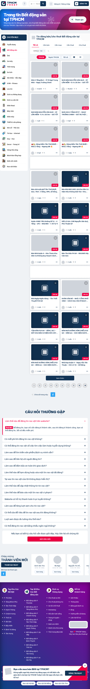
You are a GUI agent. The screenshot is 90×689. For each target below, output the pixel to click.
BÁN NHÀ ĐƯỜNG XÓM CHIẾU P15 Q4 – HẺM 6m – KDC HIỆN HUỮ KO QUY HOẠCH (75, 331)
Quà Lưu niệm (53, 624)
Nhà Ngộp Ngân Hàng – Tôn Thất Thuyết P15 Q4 (44, 299)
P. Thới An (7, 617)
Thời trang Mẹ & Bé (55, 632)
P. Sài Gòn (7, 621)
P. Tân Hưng (8, 633)
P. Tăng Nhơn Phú (10, 601)
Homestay (52, 609)
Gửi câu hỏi (45, 539)
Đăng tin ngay (75, 673)
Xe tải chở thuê (54, 605)
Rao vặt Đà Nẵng (44, 683)
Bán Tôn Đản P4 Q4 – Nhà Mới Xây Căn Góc (75, 254)
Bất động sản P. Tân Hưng (32, 652)
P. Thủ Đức (8, 598)
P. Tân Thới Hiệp (10, 605)
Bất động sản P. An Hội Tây (33, 658)
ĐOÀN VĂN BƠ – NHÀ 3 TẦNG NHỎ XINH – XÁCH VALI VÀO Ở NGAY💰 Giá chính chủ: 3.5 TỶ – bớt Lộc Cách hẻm (75, 299)
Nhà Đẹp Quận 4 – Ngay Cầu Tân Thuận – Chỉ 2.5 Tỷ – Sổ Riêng (75, 363)
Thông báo (75, 601)
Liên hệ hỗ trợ (76, 617)
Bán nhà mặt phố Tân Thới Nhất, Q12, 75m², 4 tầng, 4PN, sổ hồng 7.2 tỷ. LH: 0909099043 (44, 190)
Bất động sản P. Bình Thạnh (32, 639)
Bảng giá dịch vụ (77, 605)
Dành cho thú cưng (55, 628)
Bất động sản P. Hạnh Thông (32, 627)
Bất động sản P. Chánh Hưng (32, 614)
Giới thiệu (74, 598)
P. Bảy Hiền (8, 625)
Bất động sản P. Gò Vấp (33, 633)
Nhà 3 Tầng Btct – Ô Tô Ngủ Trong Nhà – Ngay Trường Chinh (44, 81)
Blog (72, 609)
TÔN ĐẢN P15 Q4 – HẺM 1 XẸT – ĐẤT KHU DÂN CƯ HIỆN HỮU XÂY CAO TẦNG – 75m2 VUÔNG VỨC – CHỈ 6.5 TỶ (44, 331)
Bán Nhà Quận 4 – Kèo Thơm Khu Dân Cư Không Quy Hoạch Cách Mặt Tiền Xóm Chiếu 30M (44, 254)
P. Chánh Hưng (9, 613)
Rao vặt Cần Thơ (61, 683)
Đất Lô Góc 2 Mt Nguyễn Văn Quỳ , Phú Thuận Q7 (75, 222)
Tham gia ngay (11, 564)
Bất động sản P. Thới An (32, 646)
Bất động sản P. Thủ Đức (32, 601)
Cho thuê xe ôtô (54, 598)
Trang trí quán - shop (54, 618)
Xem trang (39, 572)
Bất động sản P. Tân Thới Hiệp (32, 620)
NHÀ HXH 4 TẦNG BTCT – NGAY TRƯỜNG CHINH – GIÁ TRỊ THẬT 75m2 (74, 113)
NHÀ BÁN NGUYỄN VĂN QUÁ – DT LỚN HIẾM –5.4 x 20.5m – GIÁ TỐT (75, 81)
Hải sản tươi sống (55, 613)
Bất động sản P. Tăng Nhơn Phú (32, 608)
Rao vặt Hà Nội (28, 683)
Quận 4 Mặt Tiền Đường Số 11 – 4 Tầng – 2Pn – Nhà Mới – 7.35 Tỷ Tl (44, 222)
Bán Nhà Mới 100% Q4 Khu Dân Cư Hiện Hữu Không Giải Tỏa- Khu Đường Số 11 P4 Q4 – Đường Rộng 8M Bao (75, 190)
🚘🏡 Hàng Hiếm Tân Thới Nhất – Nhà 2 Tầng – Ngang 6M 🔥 (44, 145)
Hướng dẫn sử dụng (78, 613)
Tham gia (79, 19)
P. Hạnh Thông (9, 609)
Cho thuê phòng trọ (55, 601)
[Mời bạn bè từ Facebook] (3, 573)
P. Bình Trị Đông (10, 629)
